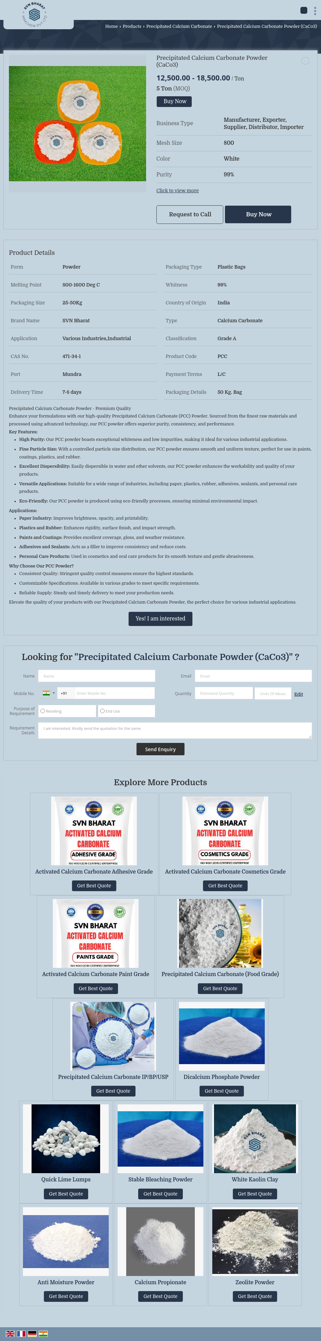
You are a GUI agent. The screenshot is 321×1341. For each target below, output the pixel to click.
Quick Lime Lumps (66, 1180)
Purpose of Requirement (22, 711)
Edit (298, 694)
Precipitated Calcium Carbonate (179, 26)
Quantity (183, 693)
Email (186, 676)
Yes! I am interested (160, 619)
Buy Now (175, 101)
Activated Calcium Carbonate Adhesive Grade (94, 872)
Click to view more (177, 190)
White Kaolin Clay (255, 1180)
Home (111, 26)
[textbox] (273, 693)
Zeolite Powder (255, 1282)
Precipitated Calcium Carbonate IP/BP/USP (113, 1077)
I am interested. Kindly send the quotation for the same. (175, 730)
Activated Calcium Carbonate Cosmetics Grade (225, 872)
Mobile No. (24, 693)
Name (29, 676)
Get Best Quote (94, 885)
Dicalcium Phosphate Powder (221, 1077)
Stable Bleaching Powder (160, 1180)
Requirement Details (22, 730)
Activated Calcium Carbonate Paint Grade (95, 974)
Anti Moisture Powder (66, 1282)
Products (132, 26)
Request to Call (190, 214)
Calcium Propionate (160, 1282)
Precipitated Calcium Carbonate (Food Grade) (220, 974)
